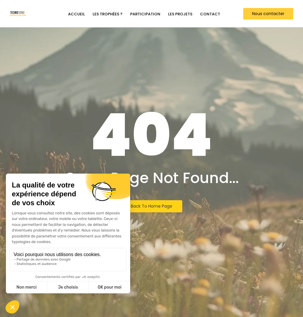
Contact (210, 14)
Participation (145, 14)
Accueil (76, 14)
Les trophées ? (108, 14)
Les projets (180, 14)
